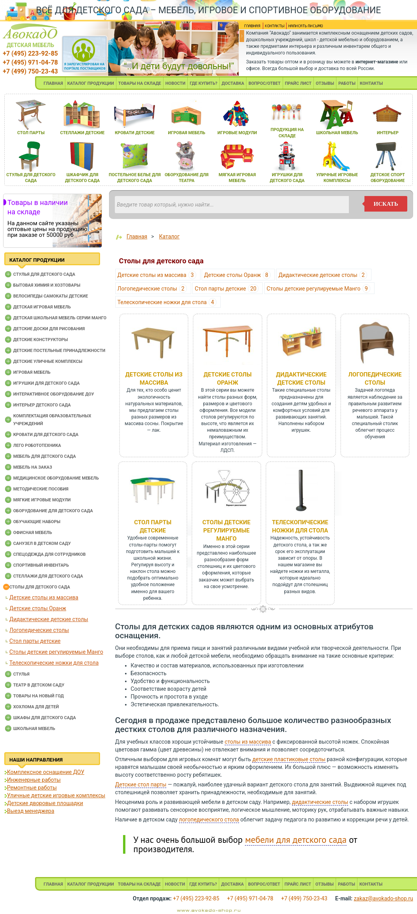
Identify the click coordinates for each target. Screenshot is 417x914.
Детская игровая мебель (42, 307)
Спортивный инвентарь (41, 565)
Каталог (169, 236)
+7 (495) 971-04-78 (30, 62)
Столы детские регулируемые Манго (56, 652)
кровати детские (135, 132)
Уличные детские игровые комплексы (56, 795)
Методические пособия (41, 489)
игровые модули (237, 132)
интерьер (388, 132)
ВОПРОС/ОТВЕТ (264, 83)
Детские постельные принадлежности (59, 350)
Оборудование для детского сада (53, 510)
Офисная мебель (32, 532)
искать (386, 204)
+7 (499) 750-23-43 (30, 71)
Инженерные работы (34, 780)
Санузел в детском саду (42, 543)
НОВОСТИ (175, 83)
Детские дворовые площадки (45, 803)
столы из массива (248, 742)
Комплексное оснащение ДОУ (45, 772)
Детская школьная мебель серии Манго (59, 317)
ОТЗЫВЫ (325, 83)
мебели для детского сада (296, 839)
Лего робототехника (37, 445)
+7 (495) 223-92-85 (30, 53)
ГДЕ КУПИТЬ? (203, 83)
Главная (137, 236)
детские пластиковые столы (289, 759)
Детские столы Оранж (37, 608)
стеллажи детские (82, 132)
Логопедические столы (39, 630)
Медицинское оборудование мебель (56, 478)
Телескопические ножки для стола (54, 663)
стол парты (30, 132)
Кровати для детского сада (45, 434)
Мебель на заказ (32, 467)
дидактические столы (320, 802)
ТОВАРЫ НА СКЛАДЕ (139, 83)
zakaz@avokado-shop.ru (383, 898)
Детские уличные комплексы (48, 361)
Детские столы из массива (43, 597)
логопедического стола (209, 819)
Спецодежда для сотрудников (49, 554)
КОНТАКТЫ (371, 83)
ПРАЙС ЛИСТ (298, 83)
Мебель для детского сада (44, 456)
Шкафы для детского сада (44, 717)
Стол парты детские (34, 641)
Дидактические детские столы (48, 619)
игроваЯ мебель (186, 132)
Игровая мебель (32, 372)
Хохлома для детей (36, 706)
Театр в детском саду (38, 685)
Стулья (21, 674)
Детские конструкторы (40, 339)
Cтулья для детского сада (44, 274)
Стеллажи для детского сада (48, 576)
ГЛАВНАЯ (53, 83)
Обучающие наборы (36, 521)
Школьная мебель (34, 728)
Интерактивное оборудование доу (53, 394)
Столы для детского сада (39, 587)
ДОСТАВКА (233, 83)
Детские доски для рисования (49, 328)
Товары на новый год (38, 696)
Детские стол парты (141, 784)
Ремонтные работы (32, 787)
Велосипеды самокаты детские (50, 296)
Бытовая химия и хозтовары (46, 285)
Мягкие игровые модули (41, 500)
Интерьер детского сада (42, 405)
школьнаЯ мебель (337, 132)
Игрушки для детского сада (46, 383)
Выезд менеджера (30, 811)
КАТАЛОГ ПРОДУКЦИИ (90, 83)
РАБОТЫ (346, 83)
